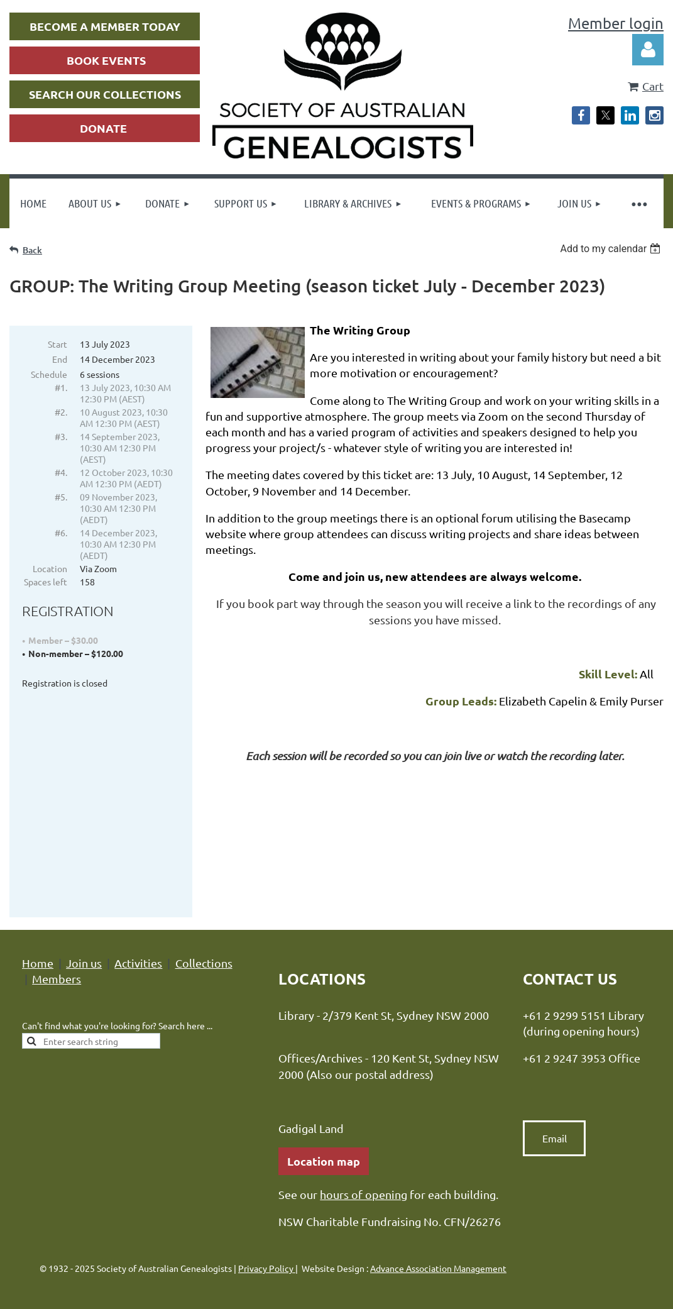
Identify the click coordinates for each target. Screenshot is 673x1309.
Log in (648, 49)
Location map (323, 1102)
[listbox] (612, 249)
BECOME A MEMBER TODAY (105, 26)
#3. (61, 436)
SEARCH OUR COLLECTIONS (105, 94)
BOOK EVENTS (106, 60)
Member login (616, 23)
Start (57, 344)
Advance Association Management (438, 1209)
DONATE (103, 128)
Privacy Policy (266, 1209)
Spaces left (45, 581)
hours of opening (363, 1135)
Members (56, 920)
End (59, 359)
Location (50, 568)
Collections (204, 904)
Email (554, 1079)
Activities (138, 904)
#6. (61, 532)
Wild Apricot (513, 1284)
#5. (61, 496)
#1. (61, 387)
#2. (61, 411)
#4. (61, 472)
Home (37, 904)
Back (32, 250)
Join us (84, 904)
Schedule (49, 374)
